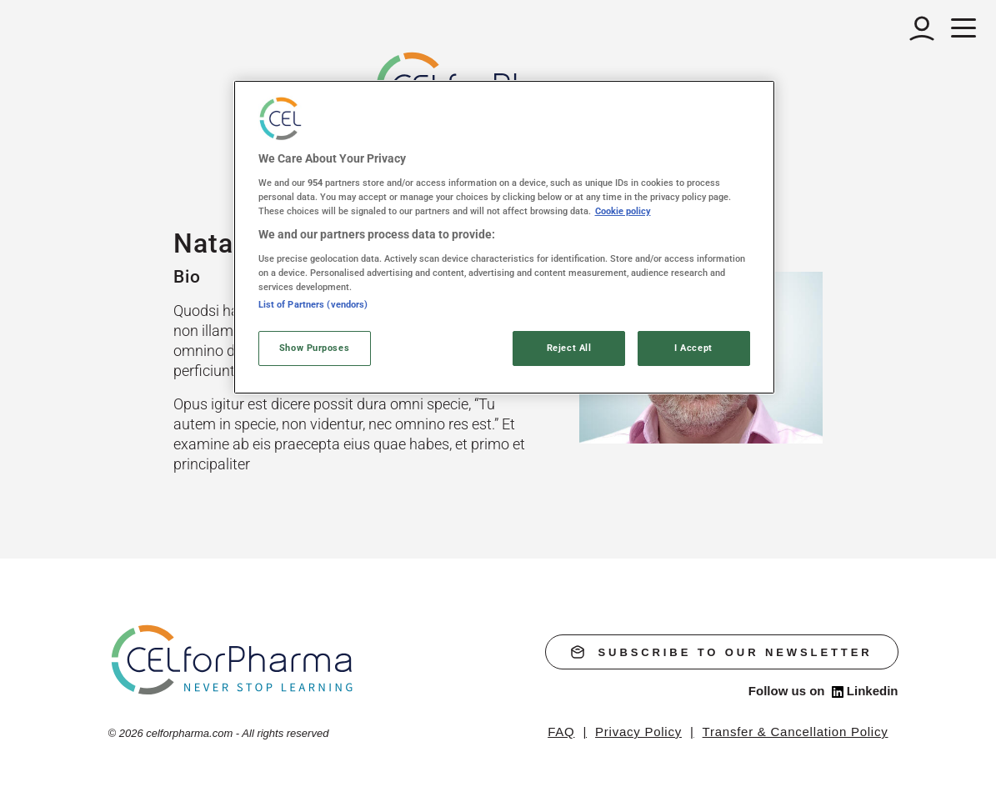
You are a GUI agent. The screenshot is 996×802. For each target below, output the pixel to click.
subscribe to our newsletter (722, 652)
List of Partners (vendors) (313, 304)
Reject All (569, 347)
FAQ (561, 731)
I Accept (693, 347)
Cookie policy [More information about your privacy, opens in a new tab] (623, 211)
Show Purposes (314, 347)
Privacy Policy (638, 731)
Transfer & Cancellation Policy (795, 731)
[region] (504, 236)
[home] (233, 659)
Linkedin (865, 691)
